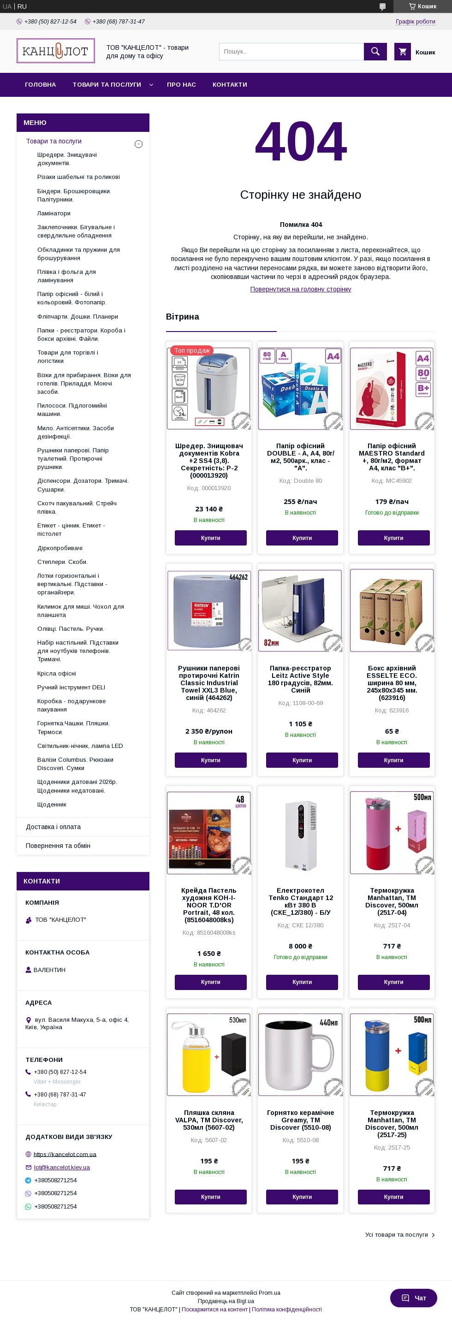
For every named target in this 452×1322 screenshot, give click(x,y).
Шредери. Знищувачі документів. (67, 158)
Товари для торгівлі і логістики (67, 356)
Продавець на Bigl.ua (226, 1301)
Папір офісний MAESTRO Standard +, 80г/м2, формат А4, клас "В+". (392, 457)
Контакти (230, 84)
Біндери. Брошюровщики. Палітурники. (74, 195)
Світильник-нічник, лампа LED (80, 745)
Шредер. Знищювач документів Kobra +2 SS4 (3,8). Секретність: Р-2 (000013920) (209, 460)
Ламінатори (54, 213)
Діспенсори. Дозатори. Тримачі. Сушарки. (83, 484)
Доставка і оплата (53, 826)
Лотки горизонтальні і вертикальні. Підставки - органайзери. (72, 584)
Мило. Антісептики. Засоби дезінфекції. (75, 432)
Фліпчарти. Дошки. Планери (77, 316)
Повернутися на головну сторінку (300, 289)
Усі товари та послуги (396, 1234)
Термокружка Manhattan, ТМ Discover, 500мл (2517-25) (391, 1123)
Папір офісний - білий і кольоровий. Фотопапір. (72, 298)
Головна (40, 84)
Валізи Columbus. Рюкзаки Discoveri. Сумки (75, 763)
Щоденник (51, 804)
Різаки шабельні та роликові (78, 176)
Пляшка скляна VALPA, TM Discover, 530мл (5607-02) (209, 1120)
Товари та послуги (106, 84)
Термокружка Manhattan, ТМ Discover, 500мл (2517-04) (391, 901)
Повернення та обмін (58, 845)
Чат (413, 1298)
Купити (210, 538)
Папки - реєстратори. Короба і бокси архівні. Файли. (81, 334)
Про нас (181, 84)
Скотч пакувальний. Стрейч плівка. (77, 507)
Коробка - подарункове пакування (71, 705)
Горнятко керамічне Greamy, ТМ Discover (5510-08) (300, 1120)
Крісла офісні (56, 673)
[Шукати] (375, 51)
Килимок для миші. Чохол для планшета (80, 610)
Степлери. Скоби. (62, 561)
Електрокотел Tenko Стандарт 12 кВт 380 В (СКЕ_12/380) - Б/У (300, 901)
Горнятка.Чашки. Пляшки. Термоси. (73, 727)
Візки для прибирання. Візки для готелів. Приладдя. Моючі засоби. (84, 383)
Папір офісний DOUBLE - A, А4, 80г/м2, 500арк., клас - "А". (300, 457)
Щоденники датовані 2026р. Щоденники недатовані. (77, 786)
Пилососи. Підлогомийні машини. (72, 409)
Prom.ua (269, 1293)
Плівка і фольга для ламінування (66, 276)
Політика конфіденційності (287, 1309)
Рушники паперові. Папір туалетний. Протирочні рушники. (73, 458)
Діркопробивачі (60, 548)
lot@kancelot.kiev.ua (62, 1167)
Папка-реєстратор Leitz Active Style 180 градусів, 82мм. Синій (300, 679)
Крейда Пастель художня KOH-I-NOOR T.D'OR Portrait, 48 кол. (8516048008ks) (209, 905)
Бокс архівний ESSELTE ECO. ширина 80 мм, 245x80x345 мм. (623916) (392, 682)
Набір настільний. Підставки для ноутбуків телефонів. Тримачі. (78, 651)
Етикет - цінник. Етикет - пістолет (71, 529)
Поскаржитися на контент (215, 1309)
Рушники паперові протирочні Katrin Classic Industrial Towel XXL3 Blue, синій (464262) (209, 682)
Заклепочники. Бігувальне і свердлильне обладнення (76, 231)
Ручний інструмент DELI (71, 687)
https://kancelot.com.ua (65, 1153)
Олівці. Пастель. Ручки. (70, 628)
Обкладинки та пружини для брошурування (78, 253)
